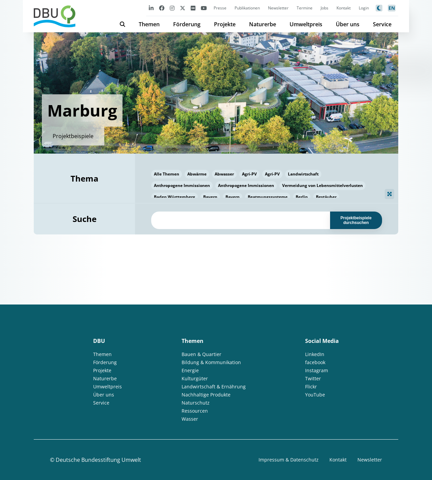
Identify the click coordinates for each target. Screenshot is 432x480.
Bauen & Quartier (201, 354)
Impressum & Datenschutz (289, 459)
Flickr (311, 386)
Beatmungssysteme (268, 197)
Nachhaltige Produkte (206, 394)
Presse (220, 8)
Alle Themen (166, 174)
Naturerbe (262, 24)
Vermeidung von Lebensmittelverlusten (322, 185)
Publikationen (247, 8)
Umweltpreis (306, 24)
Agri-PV (249, 174)
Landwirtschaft (303, 174)
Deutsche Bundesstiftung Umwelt (98, 459)
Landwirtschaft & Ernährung (214, 386)
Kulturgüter (195, 378)
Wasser (190, 419)
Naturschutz (196, 402)
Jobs (324, 8)
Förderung (186, 24)
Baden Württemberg (174, 197)
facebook (315, 362)
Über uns (347, 24)
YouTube (315, 394)
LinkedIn (314, 354)
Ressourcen (195, 411)
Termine (305, 8)
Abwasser (224, 174)
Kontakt (343, 8)
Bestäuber (326, 197)
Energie (190, 370)
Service (382, 24)
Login (364, 8)
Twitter (313, 378)
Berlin (302, 197)
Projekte (225, 24)
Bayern (210, 197)
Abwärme (197, 174)
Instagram (316, 370)
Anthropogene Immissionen (182, 185)
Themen (149, 24)
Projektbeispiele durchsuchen (356, 220)
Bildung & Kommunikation (211, 362)
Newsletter (278, 8)
